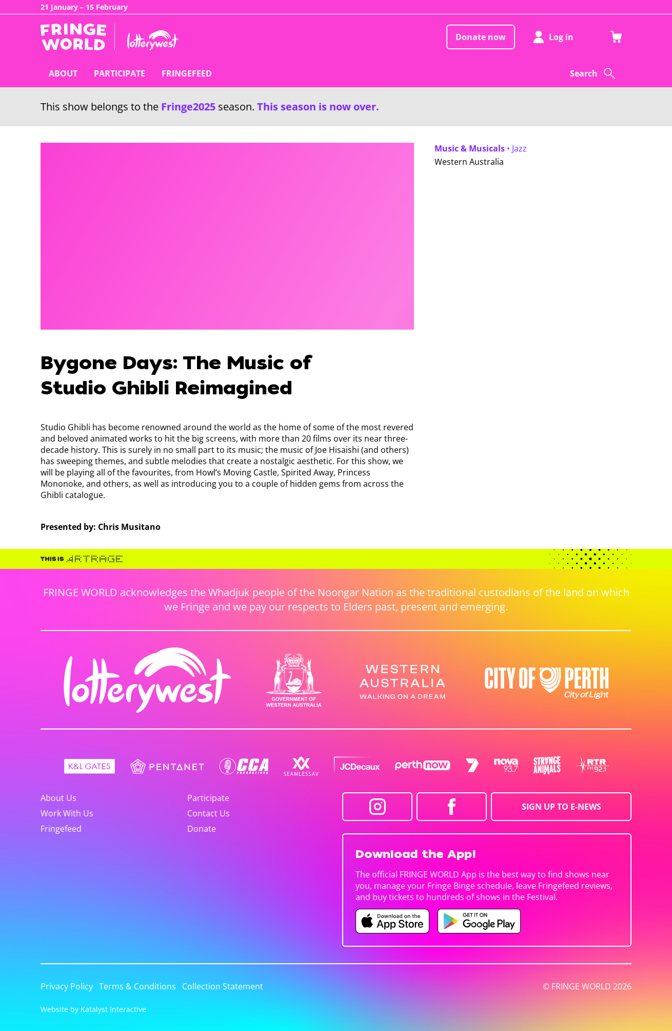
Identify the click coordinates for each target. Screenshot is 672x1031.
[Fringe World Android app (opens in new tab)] (479, 921)
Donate (201, 828)
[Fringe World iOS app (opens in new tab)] (392, 921)
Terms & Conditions (137, 986)
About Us (58, 798)
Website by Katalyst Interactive (93, 1009)
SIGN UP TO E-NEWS (561, 806)
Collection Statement (222, 986)
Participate (208, 798)
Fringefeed (61, 828)
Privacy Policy (67, 986)
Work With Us (67, 813)
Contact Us (208, 813)
